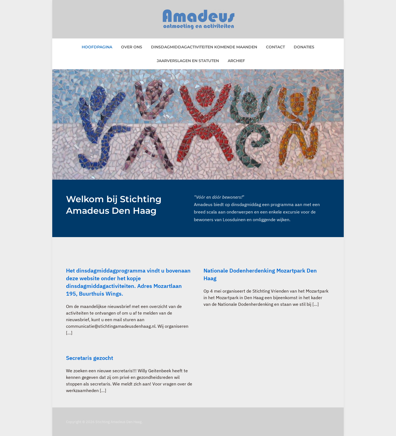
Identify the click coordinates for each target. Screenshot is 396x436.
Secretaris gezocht (89, 358)
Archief (236, 60)
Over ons (131, 47)
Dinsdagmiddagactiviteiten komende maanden (204, 47)
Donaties (304, 47)
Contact (275, 47)
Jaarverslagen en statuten (188, 60)
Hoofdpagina (97, 47)
